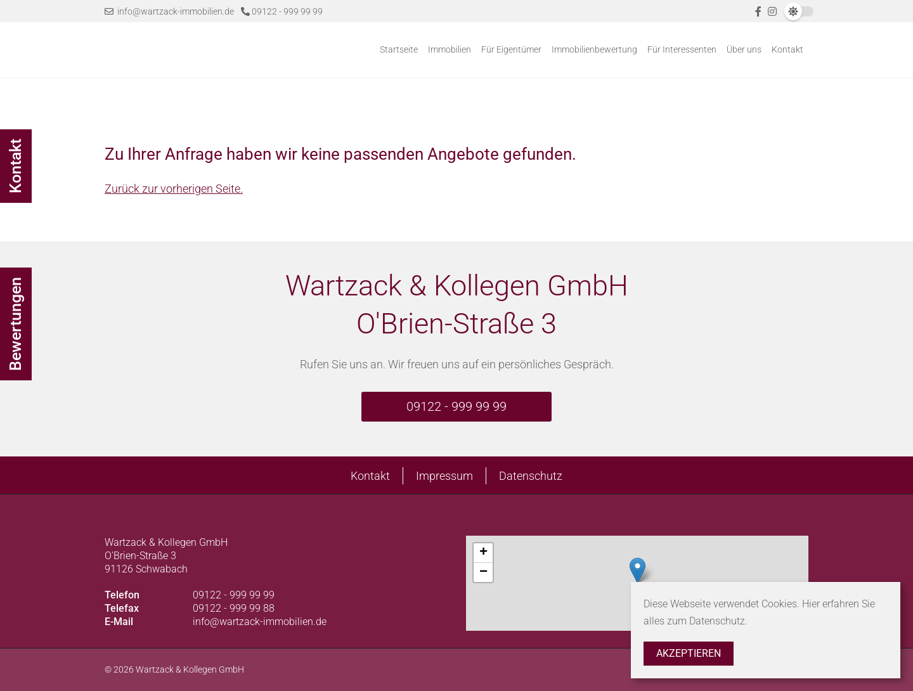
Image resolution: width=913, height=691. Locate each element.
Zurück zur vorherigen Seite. (174, 188)
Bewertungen (15, 324)
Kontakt (787, 49)
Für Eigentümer (511, 49)
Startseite (399, 49)
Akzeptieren (688, 653)
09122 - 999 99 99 (282, 11)
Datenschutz (530, 475)
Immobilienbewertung (594, 49)
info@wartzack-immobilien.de (169, 11)
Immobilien (449, 49)
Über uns (744, 49)
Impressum (444, 475)
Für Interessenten (681, 49)
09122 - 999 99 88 (234, 608)
